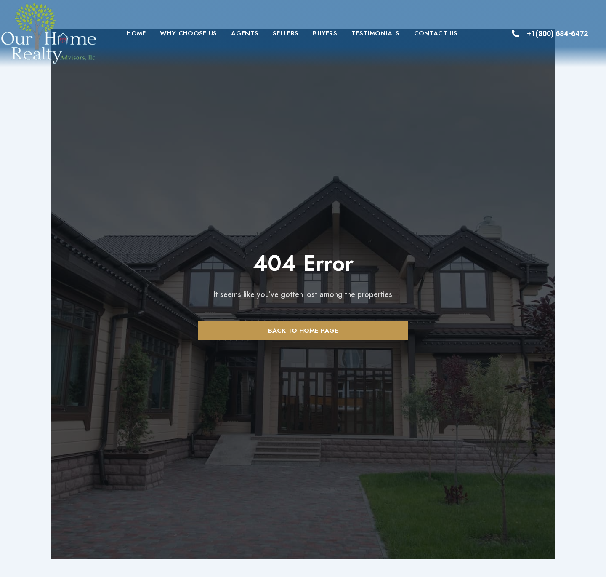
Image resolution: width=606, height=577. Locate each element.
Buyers (325, 33)
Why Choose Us (188, 33)
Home (136, 33)
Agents (244, 33)
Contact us (436, 33)
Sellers (285, 33)
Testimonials (375, 33)
